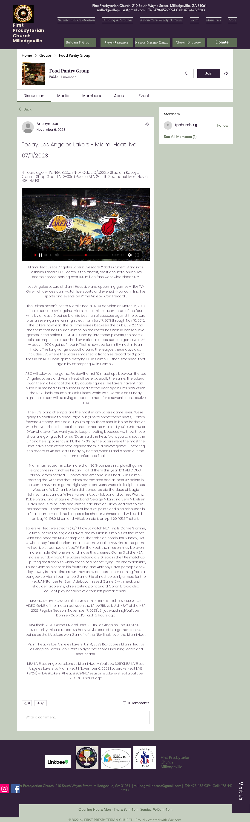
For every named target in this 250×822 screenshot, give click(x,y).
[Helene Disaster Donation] (152, 42)
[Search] (187, 73)
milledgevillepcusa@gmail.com (121, 10)
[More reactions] (40, 703)
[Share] (146, 124)
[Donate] (222, 42)
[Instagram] (4, 788)
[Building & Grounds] (80, 42)
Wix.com (174, 820)
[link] (33, 96)
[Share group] (226, 73)
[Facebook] (15, 788)
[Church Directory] (188, 42)
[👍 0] (27, 703)
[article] (86, 423)
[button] (117, 42)
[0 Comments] (135, 703)
